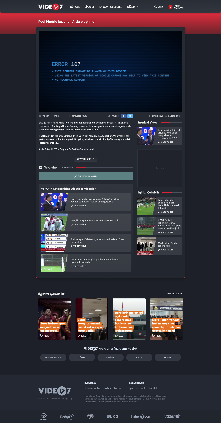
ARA (158, 7)
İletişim (117, 388)
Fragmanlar (53, 357)
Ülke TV (112, 416)
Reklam (107, 388)
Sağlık (110, 357)
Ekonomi (140, 388)
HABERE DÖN (172, 116)
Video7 (46, 116)
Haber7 (141, 416)
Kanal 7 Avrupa (90, 416)
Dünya (82, 357)
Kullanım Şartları (92, 388)
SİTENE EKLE (156, 116)
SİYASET (89, 7)
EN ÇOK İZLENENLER (110, 7)
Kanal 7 (43, 416)
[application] (110, 71)
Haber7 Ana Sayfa (175, 7)
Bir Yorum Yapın (85, 176)
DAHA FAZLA (174, 293)
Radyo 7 (67, 416)
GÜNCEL (75, 7)
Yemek (168, 357)
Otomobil (152, 388)
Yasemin (172, 416)
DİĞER (132, 7)
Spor (139, 357)
